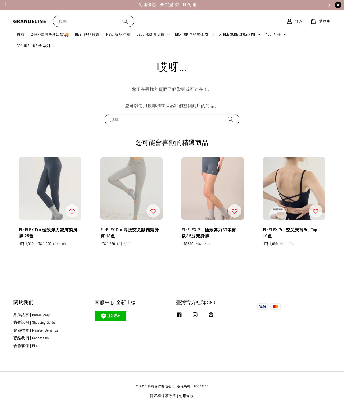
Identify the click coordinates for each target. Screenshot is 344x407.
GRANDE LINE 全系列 (33, 45)
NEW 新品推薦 (118, 34)
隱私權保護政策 (163, 396)
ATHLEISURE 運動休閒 (237, 34)
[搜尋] (125, 21)
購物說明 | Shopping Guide (34, 322)
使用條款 (186, 396)
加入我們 (187, 5)
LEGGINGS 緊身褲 (151, 34)
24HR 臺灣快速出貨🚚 (50, 34)
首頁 (20, 34)
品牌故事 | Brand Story (31, 314)
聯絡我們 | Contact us (31, 338)
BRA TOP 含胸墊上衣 (192, 34)
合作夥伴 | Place (26, 345)
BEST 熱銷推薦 (87, 34)
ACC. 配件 (273, 34)
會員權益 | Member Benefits (35, 330)
